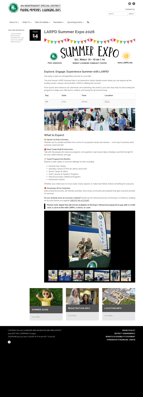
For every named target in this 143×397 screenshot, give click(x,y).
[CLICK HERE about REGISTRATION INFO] (82, 304)
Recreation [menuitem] (57, 22)
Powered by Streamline (117, 340)
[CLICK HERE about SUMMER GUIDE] (46, 304)
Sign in (132, 340)
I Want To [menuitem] (26, 22)
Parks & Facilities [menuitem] (41, 22)
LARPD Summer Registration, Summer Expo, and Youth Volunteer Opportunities (17, 38)
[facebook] (133, 4)
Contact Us (130, 9)
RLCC (107, 102)
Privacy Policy (128, 330)
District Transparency (124, 333)
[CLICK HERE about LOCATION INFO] (118, 304)
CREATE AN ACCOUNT (79, 201)
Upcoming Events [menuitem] (74, 22)
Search (131, 14)
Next (133, 276)
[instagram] (129, 4)
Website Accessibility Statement (120, 337)
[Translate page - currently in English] (88, 22)
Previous (46, 276)
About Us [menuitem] (13, 22)
